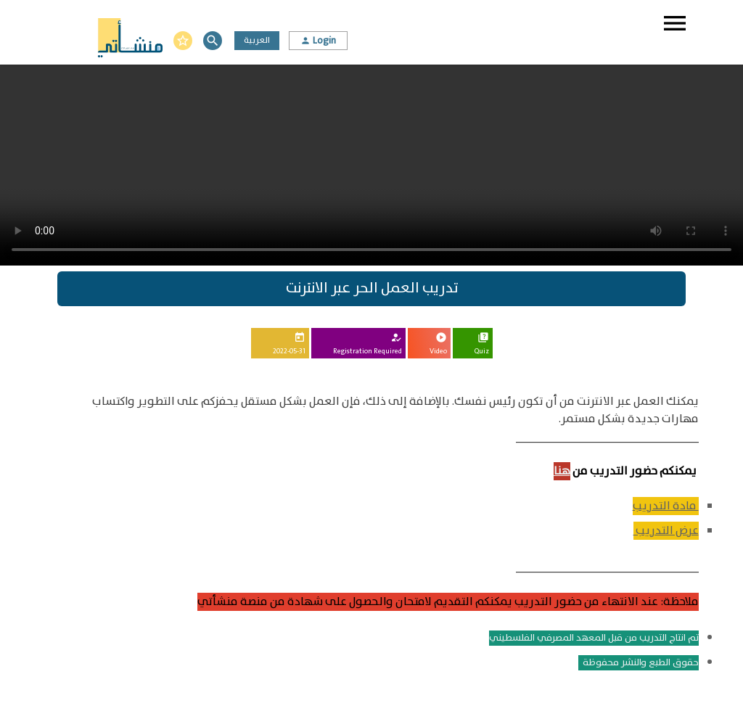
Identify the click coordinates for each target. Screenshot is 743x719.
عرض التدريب (666, 531)
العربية (257, 40)
